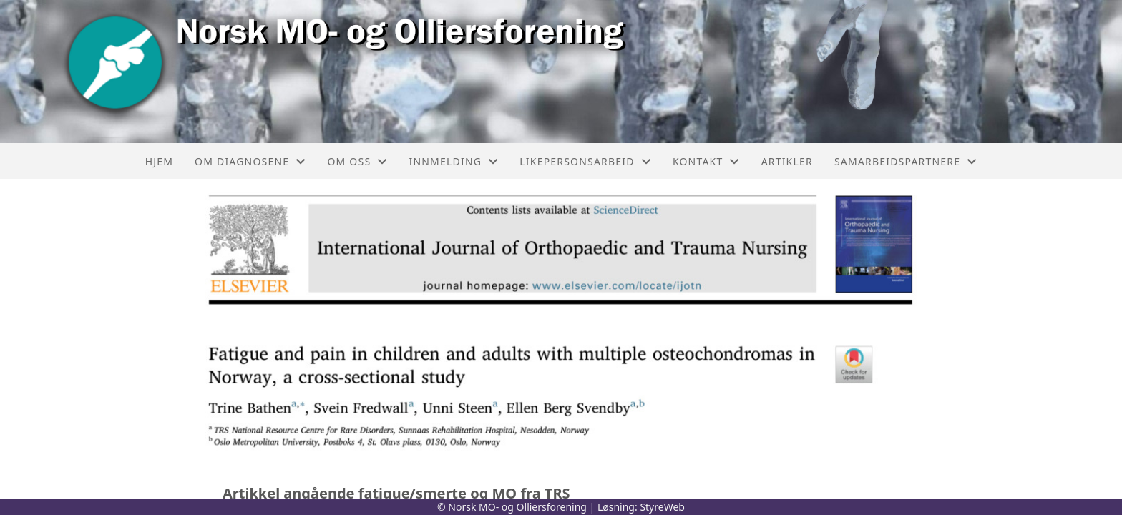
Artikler (787, 161)
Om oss (357, 161)
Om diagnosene (250, 161)
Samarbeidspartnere (905, 161)
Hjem (159, 161)
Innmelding (453, 161)
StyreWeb (662, 507)
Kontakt (706, 161)
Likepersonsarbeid (585, 161)
